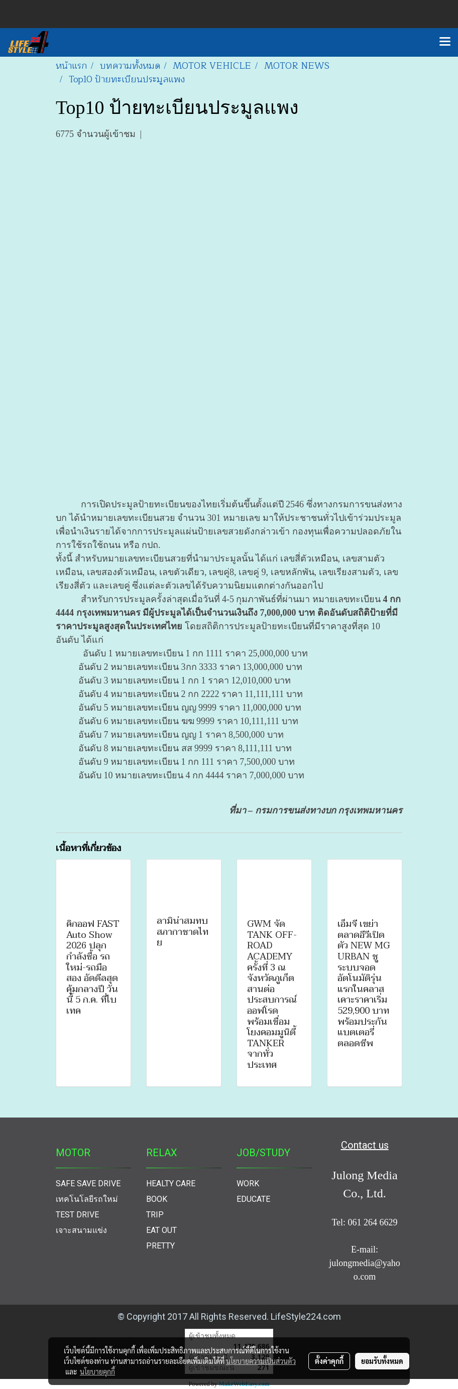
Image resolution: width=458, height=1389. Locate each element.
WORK (248, 1183)
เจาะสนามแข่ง (81, 1230)
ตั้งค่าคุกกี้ (329, 1360)
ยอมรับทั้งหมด (382, 1360)
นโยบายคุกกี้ (97, 1371)
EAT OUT (161, 1230)
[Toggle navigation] (445, 42)
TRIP (155, 1214)
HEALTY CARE (170, 1183)
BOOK (156, 1199)
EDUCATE (253, 1199)
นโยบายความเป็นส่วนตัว (261, 1360)
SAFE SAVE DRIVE (88, 1183)
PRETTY (160, 1246)
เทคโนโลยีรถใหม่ (87, 1199)
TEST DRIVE (77, 1214)
